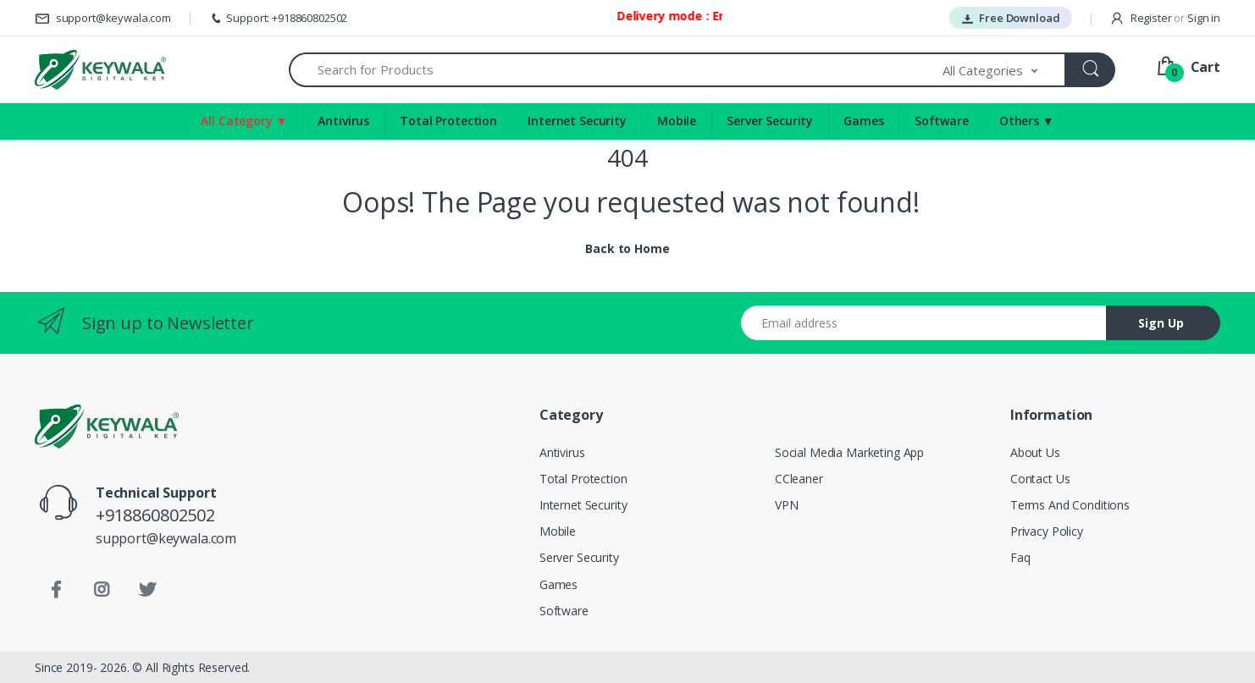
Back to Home (627, 248)
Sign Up (1161, 323)
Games (863, 121)
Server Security (770, 121)
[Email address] (924, 323)
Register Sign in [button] (1164, 17)
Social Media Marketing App (849, 452)
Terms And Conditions (1070, 505)
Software (942, 121)
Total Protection (448, 121)
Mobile (676, 121)
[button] (1004, 69)
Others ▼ (1026, 121)
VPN (787, 505)
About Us (1035, 452)
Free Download (1010, 17)
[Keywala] (100, 70)
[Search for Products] (616, 69)
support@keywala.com (103, 17)
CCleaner (799, 479)
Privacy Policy (1046, 531)
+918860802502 (155, 515)
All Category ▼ (244, 121)
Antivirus (343, 121)
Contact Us (1040, 479)
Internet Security (577, 121)
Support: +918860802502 (278, 17)
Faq (1020, 557)
